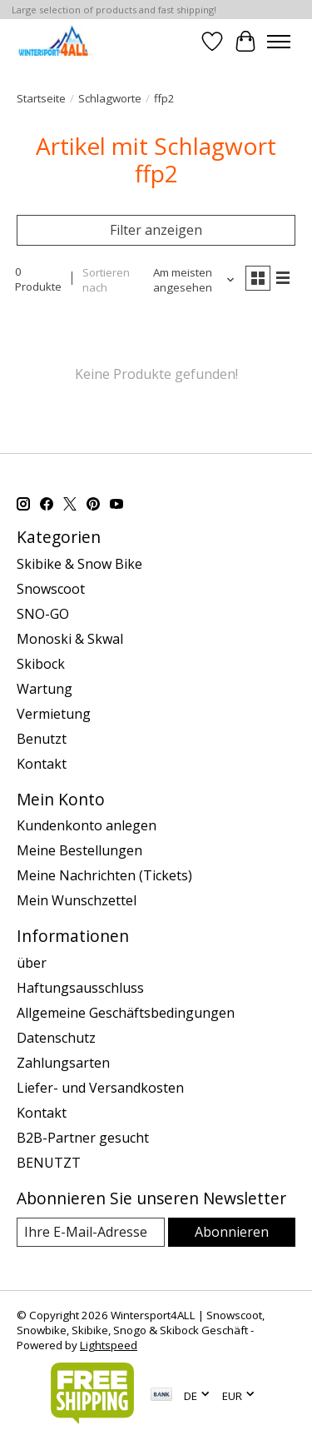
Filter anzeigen (156, 230)
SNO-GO (43, 614)
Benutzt (42, 739)
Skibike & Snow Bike (79, 564)
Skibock (41, 664)
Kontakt (42, 764)
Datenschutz (56, 1038)
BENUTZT (49, 1163)
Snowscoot (51, 589)
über (32, 963)
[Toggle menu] (278, 41)
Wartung (44, 689)
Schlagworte (109, 98)
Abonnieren (232, 1232)
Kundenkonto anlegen (86, 825)
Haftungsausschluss (80, 988)
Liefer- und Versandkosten (100, 1088)
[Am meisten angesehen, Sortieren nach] (188, 280)
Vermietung (54, 714)
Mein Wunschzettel (76, 900)
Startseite (41, 98)
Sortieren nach (106, 280)
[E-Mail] (91, 1232)
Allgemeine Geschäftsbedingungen (126, 1013)
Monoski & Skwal (70, 639)
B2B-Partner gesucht (83, 1138)
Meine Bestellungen (79, 850)
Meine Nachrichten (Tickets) (104, 875)
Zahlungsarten (63, 1063)
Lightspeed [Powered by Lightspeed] (108, 1345)
